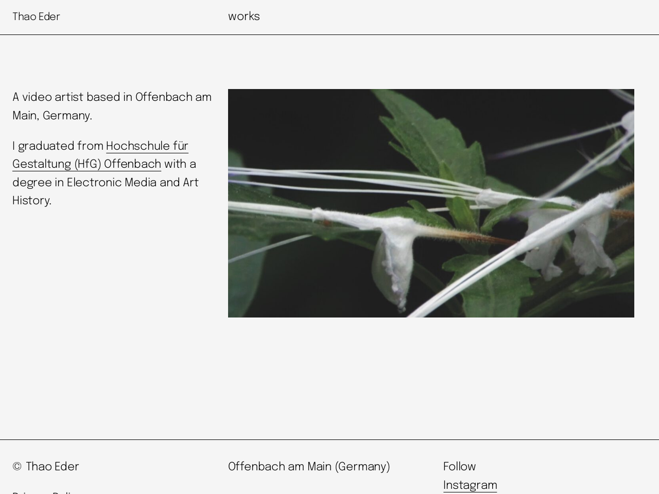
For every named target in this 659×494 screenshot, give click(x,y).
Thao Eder (36, 17)
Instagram (470, 485)
